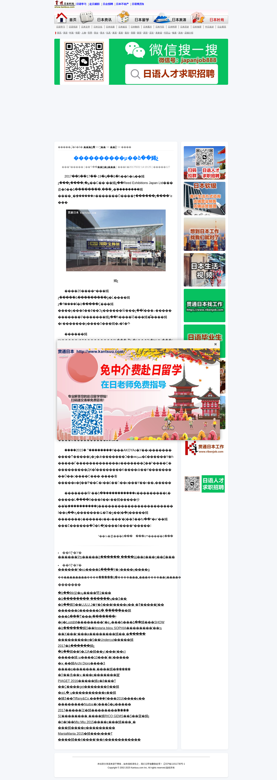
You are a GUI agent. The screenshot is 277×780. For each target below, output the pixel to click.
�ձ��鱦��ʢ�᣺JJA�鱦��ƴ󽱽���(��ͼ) (92, 651)
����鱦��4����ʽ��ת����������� (99, 739)
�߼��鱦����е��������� (86, 728)
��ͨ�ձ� (89, 147)
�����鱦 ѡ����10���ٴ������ (93, 657)
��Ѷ (113, 147)
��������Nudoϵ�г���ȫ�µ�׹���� (94, 704)
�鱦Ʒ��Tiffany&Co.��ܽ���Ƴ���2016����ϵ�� (101, 698)
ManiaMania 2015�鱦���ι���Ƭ (85, 733)
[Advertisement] (138, 113)
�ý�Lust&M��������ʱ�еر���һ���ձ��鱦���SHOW (111, 622)
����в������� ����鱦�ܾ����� (94, 669)
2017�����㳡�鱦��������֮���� (93, 710)
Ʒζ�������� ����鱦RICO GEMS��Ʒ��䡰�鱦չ (103, 716)
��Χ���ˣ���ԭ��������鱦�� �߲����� (102, 634)
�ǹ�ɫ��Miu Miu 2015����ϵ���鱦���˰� (97, 722)
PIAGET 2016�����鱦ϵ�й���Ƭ (87, 681)
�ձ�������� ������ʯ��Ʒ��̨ (92, 599)
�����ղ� (108, 577)
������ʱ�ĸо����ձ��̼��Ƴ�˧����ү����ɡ (104, 569)
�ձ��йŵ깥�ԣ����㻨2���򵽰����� (84, 593)
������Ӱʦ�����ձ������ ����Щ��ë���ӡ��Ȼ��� (116, 557)
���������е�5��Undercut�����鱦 (95, 640)
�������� (75, 577)
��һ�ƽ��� (106, 167)
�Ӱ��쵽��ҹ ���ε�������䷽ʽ (89, 675)
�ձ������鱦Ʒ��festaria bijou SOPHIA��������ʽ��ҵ (110, 628)
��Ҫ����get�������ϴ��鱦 (88, 687)
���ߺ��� (138, 577)
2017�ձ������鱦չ (76, 646)
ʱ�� (103, 147)
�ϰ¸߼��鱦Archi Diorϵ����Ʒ (81, 663)
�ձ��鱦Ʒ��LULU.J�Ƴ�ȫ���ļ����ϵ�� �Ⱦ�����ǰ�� (111, 605)
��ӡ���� (168, 577)
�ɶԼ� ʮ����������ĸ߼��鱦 (87, 693)
